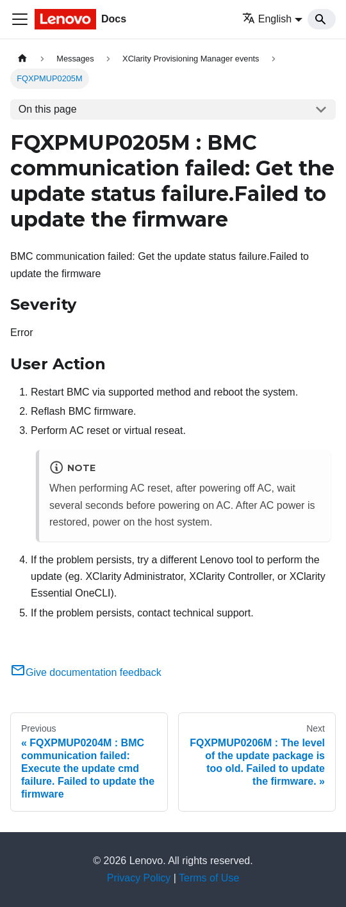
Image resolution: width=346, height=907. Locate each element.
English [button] (267, 18)
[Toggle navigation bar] (19, 19)
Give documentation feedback (85, 672)
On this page (48, 109)
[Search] (322, 19)
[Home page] (22, 58)
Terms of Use (209, 877)
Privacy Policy (139, 877)
